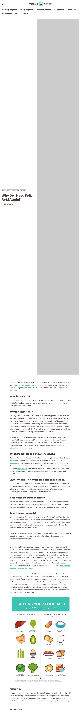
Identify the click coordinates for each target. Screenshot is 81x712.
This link (62, 579)
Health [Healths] (23, 191)
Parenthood (7, 14)
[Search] (2, 4)
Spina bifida (22, 468)
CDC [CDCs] (3, 191)
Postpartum (59, 10)
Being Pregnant (26, 10)
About (25, 14)
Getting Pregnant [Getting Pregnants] (13, 191)
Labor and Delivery (43, 10)
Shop (17, 14)
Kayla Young (8, 204)
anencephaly (15, 463)
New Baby (72, 10)
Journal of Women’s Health (24, 385)
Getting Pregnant (9, 10)
